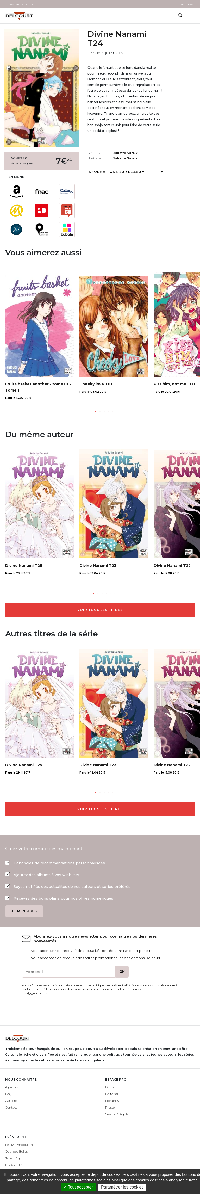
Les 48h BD (13, 1165)
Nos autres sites (23, 4)
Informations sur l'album (125, 172)
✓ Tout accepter (78, 1187)
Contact (11, 1107)
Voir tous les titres (100, 610)
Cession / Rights (117, 1114)
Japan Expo (14, 1158)
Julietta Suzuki (126, 153)
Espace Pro (185, 4)
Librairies (112, 1101)
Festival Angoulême (19, 1145)
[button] (96, 412)
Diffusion (111, 1087)
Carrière (11, 1101)
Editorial (111, 1094)
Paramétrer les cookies (122, 1187)
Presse (110, 1107)
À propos (11, 1087)
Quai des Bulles (16, 1151)
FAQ (8, 1094)
